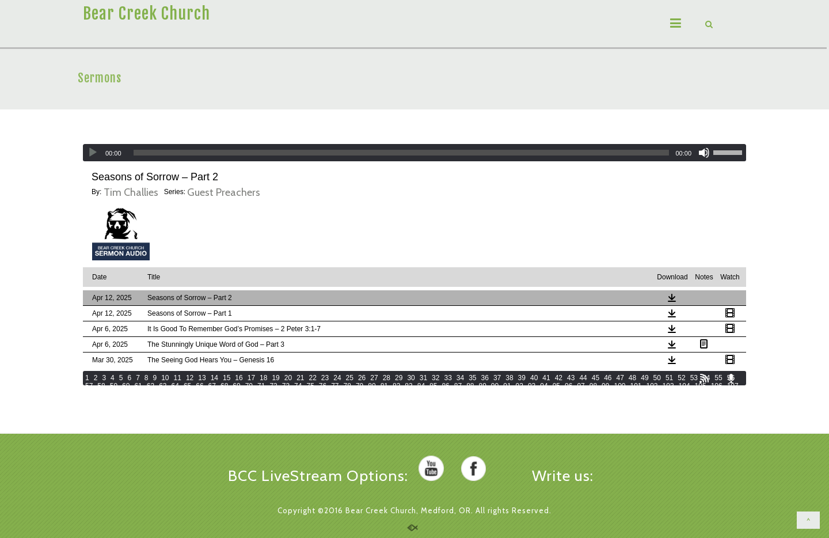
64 (175, 386)
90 (495, 386)
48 (632, 378)
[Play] (92, 152)
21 (300, 378)
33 (447, 378)
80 (371, 386)
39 (522, 378)
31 (423, 378)
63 (162, 386)
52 (681, 378)
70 (249, 386)
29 (398, 378)
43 (571, 378)
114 (187, 394)
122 (316, 394)
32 (435, 378)
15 (226, 378)
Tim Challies (131, 192)
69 (236, 386)
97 (580, 386)
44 (583, 378)
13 (202, 378)
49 (644, 378)
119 (268, 394)
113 (171, 394)
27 (374, 378)
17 (251, 378)
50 (657, 378)
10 (165, 378)
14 (214, 378)
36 (485, 378)
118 (252, 394)
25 (349, 378)
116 (220, 394)
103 (668, 386)
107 (733, 386)
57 (89, 386)
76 (322, 386)
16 (238, 378)
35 (472, 378)
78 (347, 386)
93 (531, 386)
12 (189, 378)
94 (543, 386)
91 (507, 386)
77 (335, 386)
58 (101, 386)
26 (362, 378)
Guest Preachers (223, 192)
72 (273, 386)
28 (386, 378)
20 (288, 378)
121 (300, 394)
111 (139, 394)
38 (509, 378)
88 (470, 386)
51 (669, 378)
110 (123, 394)
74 (298, 386)
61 (138, 386)
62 (150, 386)
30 (410, 378)
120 (284, 394)
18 (263, 378)
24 (337, 378)
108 (91, 394)
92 (519, 386)
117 (236, 394)
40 (534, 378)
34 (460, 378)
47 (619, 378)
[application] (414, 152)
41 (546, 378)
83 (408, 386)
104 (684, 386)
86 (445, 386)
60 (126, 386)
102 (652, 386)
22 (313, 378)
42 (558, 378)
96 (568, 386)
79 (359, 386)
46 (607, 378)
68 (224, 386)
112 (155, 394)
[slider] (402, 153)
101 (635, 386)
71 (261, 386)
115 (204, 394)
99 (605, 386)
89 (482, 386)
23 (325, 378)
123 (333, 394)
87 (458, 386)
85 (433, 386)
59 (113, 386)
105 (700, 386)
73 (286, 386)
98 (593, 386)
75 (310, 386)
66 (199, 386)
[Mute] (704, 152)
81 (384, 386)
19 (275, 378)
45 (595, 378)
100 (619, 386)
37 (497, 378)
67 (212, 386)
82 (396, 386)
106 (716, 386)
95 (556, 386)
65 (187, 386)
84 (421, 386)
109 (107, 394)
